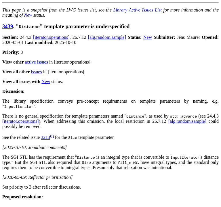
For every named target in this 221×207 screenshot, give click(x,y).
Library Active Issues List (137, 9)
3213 (45, 137)
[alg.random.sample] (107, 37)
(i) (52, 136)
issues (36, 71)
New (28, 15)
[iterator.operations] (51, 37)
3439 (7, 26)
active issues (36, 62)
